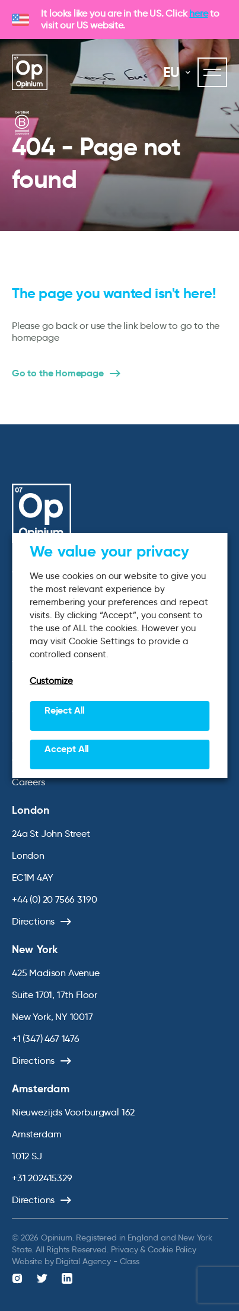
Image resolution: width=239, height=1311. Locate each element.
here (198, 13)
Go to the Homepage (58, 373)
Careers (28, 782)
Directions (33, 921)
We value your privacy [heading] (109, 551)
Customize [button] (51, 681)
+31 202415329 (42, 1178)
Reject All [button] (64, 710)
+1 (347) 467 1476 (45, 1038)
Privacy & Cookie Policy (153, 1249)
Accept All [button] (66, 749)
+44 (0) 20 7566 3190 (54, 899)
